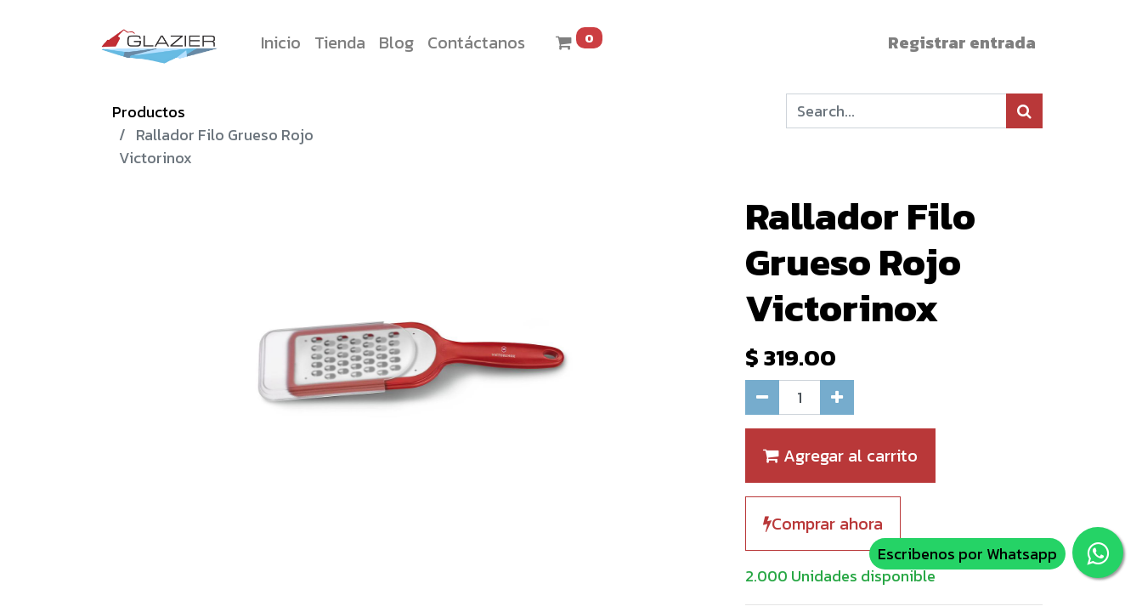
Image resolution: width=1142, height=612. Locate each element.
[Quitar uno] (762, 397)
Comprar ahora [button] (823, 523)
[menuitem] (281, 42)
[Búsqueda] (1024, 111)
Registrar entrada (962, 42)
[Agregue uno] (837, 397)
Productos (148, 111)
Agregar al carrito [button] (840, 455)
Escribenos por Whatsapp (967, 553)
